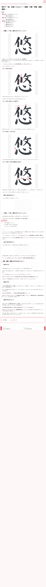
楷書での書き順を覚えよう (10, 17)
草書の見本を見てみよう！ (10, 23)
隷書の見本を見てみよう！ (10, 25)
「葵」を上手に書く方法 (33, 580)
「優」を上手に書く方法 (13, 556)
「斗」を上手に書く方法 (13, 555)
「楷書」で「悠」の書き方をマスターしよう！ (11, 15)
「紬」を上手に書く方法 (12, 580)
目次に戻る (42, 426)
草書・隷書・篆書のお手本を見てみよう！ (10, 22)
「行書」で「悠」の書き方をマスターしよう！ (11, 18)
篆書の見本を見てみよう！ (10, 27)
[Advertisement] (23, 569)
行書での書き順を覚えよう (10, 20)
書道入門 (24, 585)
